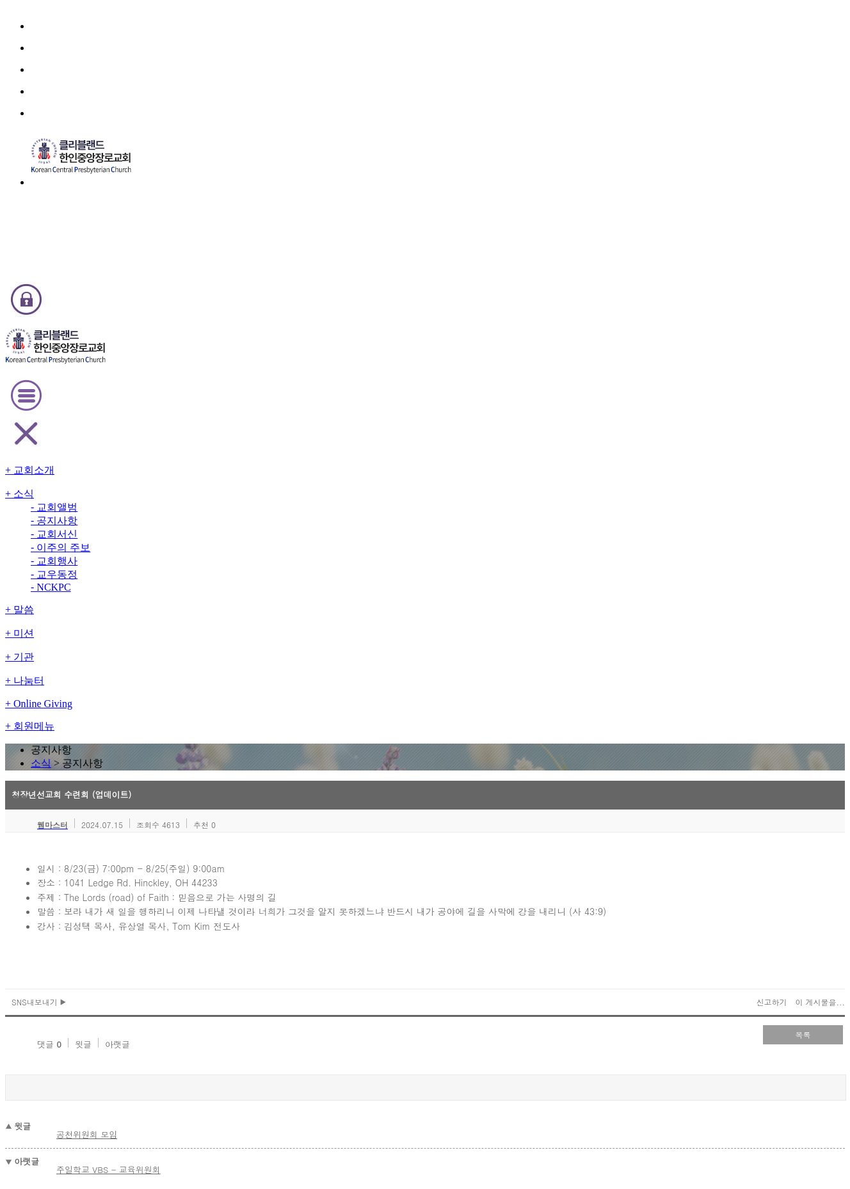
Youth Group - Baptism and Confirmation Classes (231, 780)
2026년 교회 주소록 (173, 765)
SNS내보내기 (136, 435)
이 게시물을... (722, 435)
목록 (713, 467)
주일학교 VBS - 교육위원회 (204, 574)
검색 (706, 604)
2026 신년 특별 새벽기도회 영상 (194, 750)
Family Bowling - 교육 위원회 (191, 662)
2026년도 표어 (164, 648)
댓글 (122, 469)
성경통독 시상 (162, 808)
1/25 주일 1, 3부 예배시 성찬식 (193, 721)
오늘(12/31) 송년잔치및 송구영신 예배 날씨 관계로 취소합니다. (249, 838)
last (476, 883)
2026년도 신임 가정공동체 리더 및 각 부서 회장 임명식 (232, 794)
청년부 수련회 (162, 823)
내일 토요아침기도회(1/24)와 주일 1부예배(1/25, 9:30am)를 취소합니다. (271, 707)
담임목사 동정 (162, 735)
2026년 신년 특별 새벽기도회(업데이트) (208, 867)
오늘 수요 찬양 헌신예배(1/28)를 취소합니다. (218, 677)
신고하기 (678, 435)
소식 (406, 156)
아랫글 (187, 469)
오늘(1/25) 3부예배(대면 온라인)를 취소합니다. (224, 692)
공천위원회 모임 (184, 547)
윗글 (155, 469)
